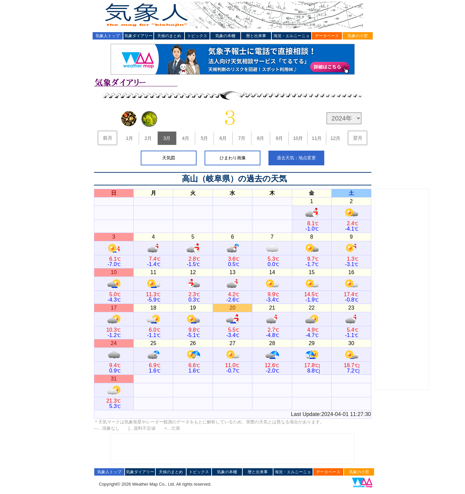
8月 (260, 138)
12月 (335, 138)
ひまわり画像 (233, 157)
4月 (185, 138)
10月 (298, 138)
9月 (279, 138)
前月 (107, 138)
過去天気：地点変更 (296, 157)
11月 (317, 138)
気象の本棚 (225, 35)
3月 (166, 138)
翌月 (357, 138)
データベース (327, 35)
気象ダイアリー (138, 35)
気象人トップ (108, 35)
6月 (223, 138)
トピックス (197, 35)
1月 (129, 138)
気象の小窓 (358, 35)
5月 (204, 138)
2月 (148, 138)
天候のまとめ (169, 35)
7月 (241, 138)
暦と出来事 (256, 35)
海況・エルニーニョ (291, 35)
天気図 (168, 157)
